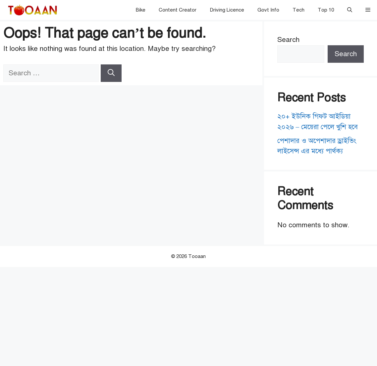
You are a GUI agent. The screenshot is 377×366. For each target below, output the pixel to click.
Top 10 (326, 10)
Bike (140, 10)
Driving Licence (227, 10)
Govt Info (268, 10)
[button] (350, 10)
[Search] (111, 73)
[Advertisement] (188, 316)
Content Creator (177, 10)
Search (288, 39)
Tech (298, 10)
